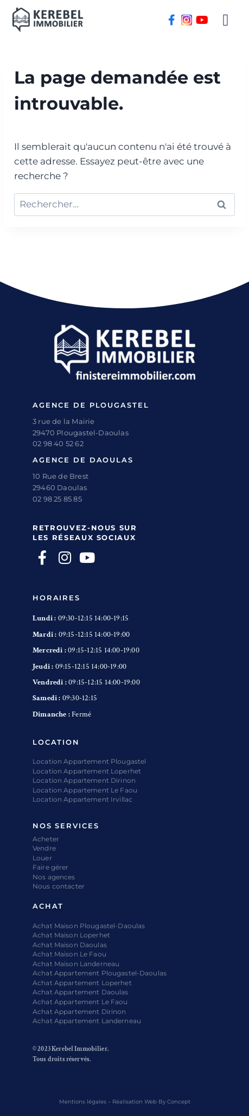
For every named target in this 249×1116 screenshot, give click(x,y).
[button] (225, 20)
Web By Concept (167, 1101)
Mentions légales (82, 1101)
